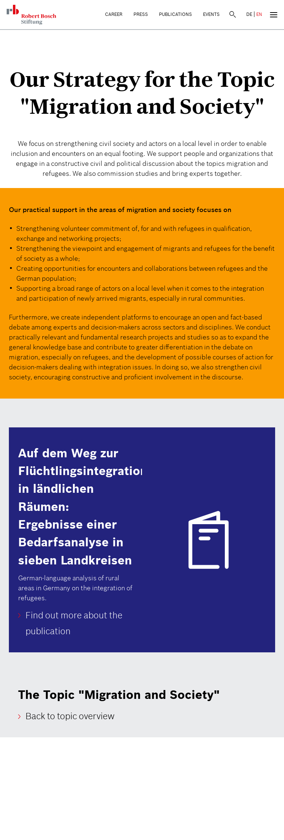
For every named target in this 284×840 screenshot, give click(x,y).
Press (140, 14)
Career (113, 14)
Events (211, 14)
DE (249, 14)
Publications (175, 14)
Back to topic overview (70, 716)
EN (259, 14)
